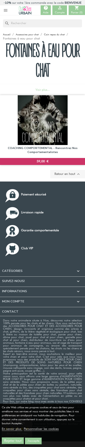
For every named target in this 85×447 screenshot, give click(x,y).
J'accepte (33, 441)
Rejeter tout (13, 441)
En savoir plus (12, 429)
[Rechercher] (42, 23)
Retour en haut (67, 174)
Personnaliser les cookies (41, 429)
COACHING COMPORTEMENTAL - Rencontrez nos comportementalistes (42, 150)
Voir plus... (43, 89)
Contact (10, 311)
